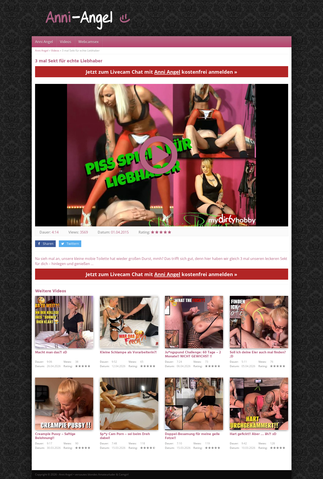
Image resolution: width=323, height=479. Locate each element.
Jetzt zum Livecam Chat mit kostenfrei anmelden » (161, 71)
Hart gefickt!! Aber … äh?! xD (253, 434)
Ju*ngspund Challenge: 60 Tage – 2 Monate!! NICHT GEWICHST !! (193, 354)
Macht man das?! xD (51, 352)
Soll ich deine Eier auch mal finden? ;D (258, 354)
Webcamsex (88, 41)
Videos (65, 41)
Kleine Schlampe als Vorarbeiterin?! (128, 352)
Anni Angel (44, 41)
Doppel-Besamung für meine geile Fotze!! (192, 436)
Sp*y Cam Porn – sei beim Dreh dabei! (125, 436)
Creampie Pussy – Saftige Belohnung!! (55, 436)
